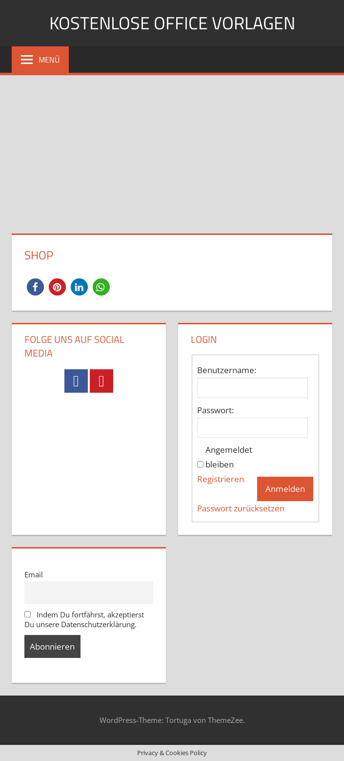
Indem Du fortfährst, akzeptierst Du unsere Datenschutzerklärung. (84, 619)
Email (33, 574)
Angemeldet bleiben (228, 457)
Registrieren (220, 479)
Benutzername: (226, 370)
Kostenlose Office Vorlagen (172, 22)
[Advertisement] (172, 148)
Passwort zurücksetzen (240, 508)
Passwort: (215, 410)
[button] (35, 287)
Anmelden (285, 488)
